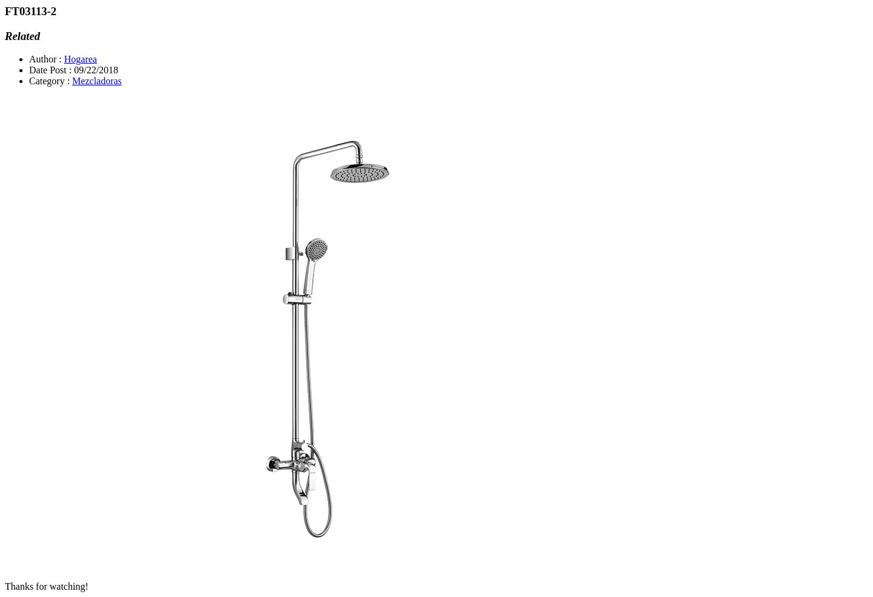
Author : (45, 59)
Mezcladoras (97, 81)
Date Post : (50, 70)
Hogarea (80, 59)
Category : (49, 81)
